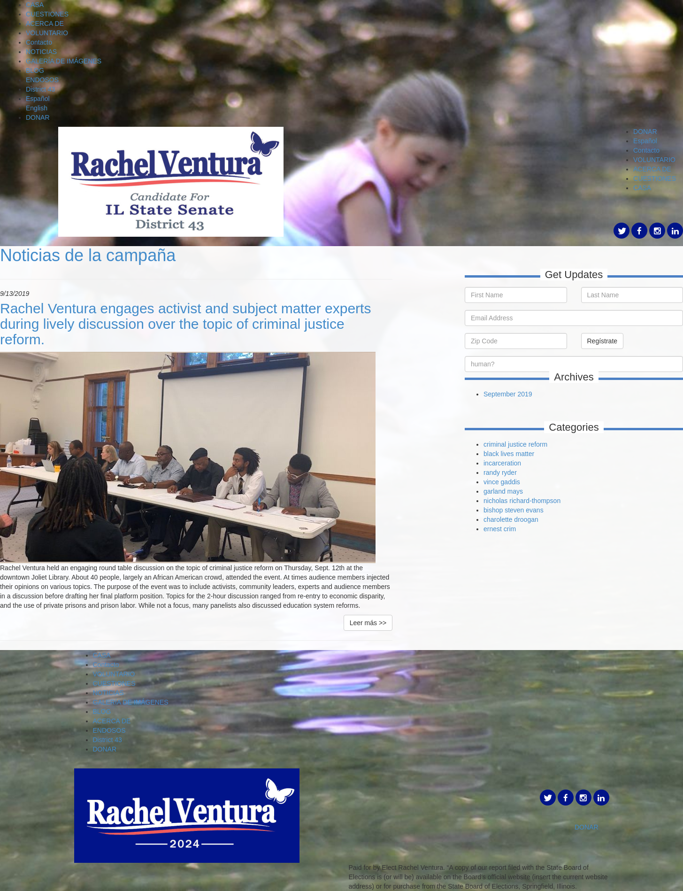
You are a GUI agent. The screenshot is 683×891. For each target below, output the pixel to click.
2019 (524, 394)
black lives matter (508, 453)
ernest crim (499, 529)
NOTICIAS (41, 51)
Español (38, 98)
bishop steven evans (513, 510)
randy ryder (500, 472)
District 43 (40, 89)
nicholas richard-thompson (521, 500)
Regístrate (602, 341)
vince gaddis (501, 482)
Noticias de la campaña (88, 255)
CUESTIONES (47, 14)
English (36, 108)
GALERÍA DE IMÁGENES (63, 61)
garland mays (503, 491)
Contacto (39, 42)
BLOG (35, 70)
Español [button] (645, 141)
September (500, 394)
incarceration (502, 463)
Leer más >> (368, 623)
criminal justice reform (515, 444)
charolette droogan (510, 519)
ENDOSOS (42, 80)
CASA (35, 4)
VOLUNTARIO (47, 33)
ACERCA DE (45, 23)
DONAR (38, 117)
